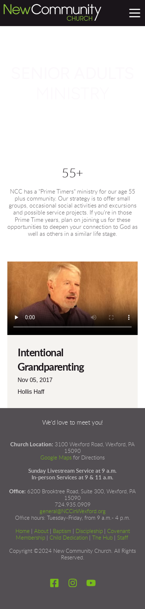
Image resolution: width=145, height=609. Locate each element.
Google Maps (56, 458)
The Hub (102, 538)
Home (22, 531)
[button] (134, 12)
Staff (122, 538)
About (41, 531)
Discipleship (89, 531)
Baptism (62, 531)
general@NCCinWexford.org (73, 511)
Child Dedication (69, 538)
